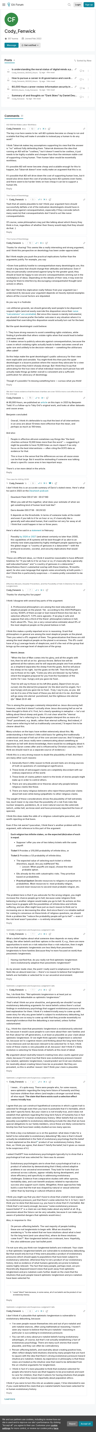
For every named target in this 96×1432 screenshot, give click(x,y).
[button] (39, 128)
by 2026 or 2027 (28, 536)
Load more (10, 1399)
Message (11, 45)
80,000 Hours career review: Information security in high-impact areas (51, 86)
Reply (9, 188)
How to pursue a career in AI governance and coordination (44, 78)
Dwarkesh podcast (38, 491)
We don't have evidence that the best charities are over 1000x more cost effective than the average (44, 392)
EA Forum (16, 4)
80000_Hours (31, 72)
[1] (37, 1141)
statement (36, 530)
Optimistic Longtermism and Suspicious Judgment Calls (30, 930)
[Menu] (3, 4)
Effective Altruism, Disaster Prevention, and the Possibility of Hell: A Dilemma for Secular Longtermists (44, 585)
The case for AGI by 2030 (17, 479)
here (56, 1428)
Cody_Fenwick (18, 72)
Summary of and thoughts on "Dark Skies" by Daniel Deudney (46, 95)
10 (82, 88)
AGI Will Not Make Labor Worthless (21, 124)
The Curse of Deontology (17, 195)
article (44, 402)
